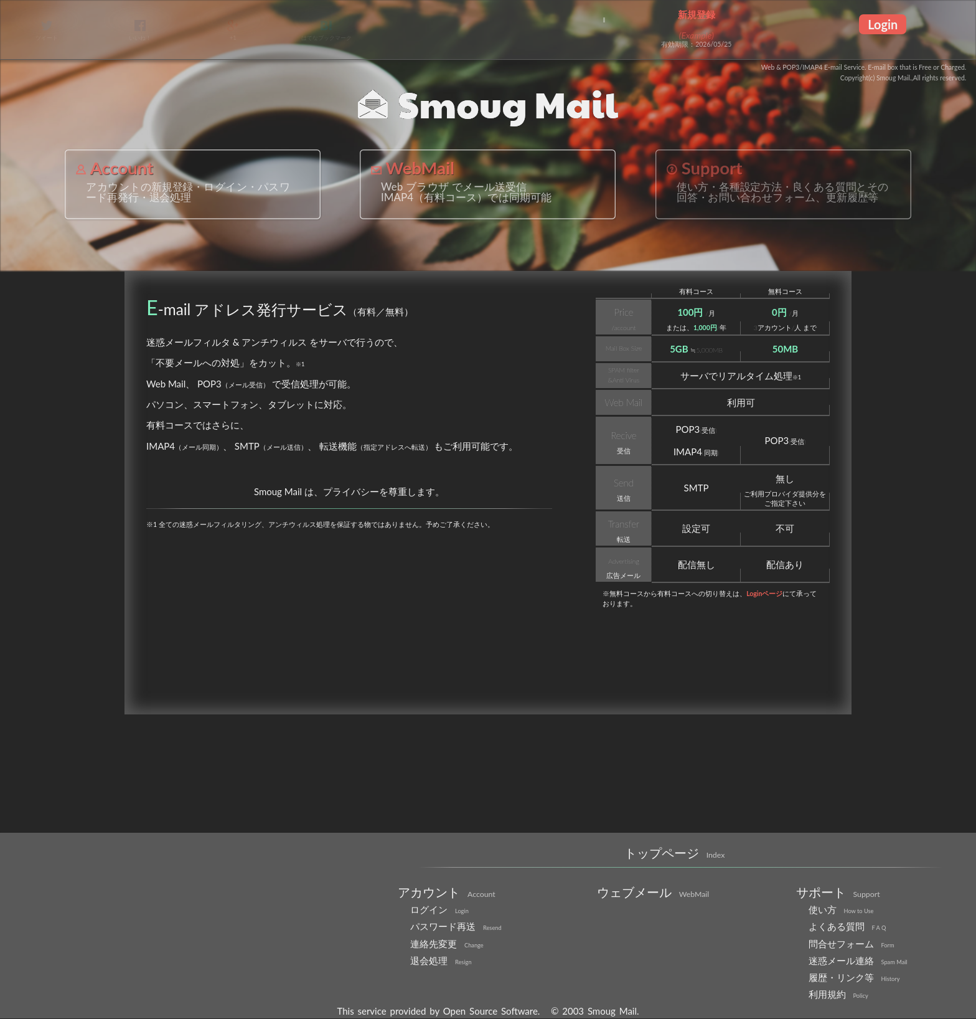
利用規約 (838, 994)
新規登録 (696, 14)
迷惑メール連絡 (858, 960)
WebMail (412, 168)
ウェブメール (653, 891)
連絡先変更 (447, 943)
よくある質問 (847, 926)
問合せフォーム (851, 943)
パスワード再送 (456, 926)
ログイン (439, 909)
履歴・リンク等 (854, 977)
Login (883, 24)
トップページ (674, 852)
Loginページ (764, 593)
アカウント (446, 891)
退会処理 (441, 960)
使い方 (841, 909)
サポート (838, 891)
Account (114, 168)
